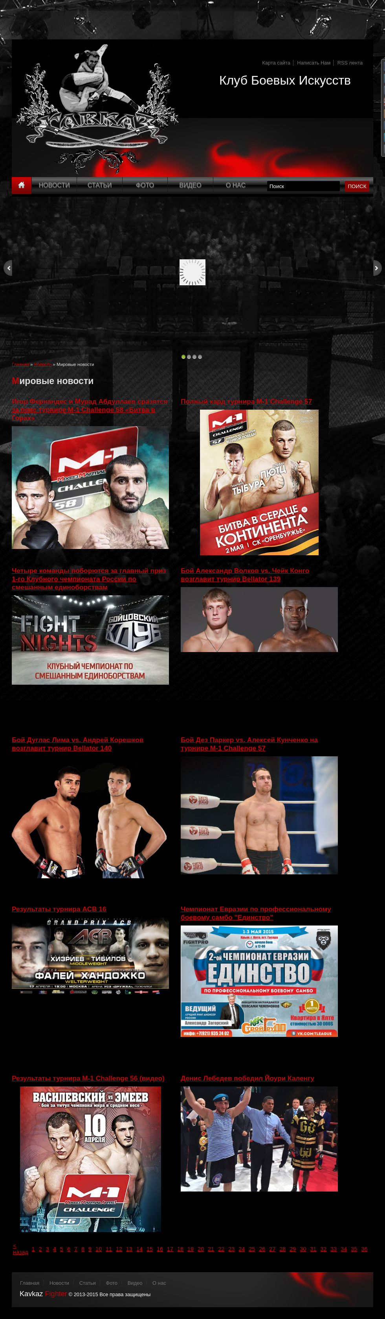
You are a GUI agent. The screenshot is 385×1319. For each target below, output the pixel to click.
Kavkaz (43, 1294)
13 (129, 1249)
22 (221, 1249)
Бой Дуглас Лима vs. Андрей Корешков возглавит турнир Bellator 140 (77, 744)
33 (333, 1249)
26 (262, 1249)
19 (190, 1249)
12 (119, 1249)
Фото (145, 185)
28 (282, 1249)
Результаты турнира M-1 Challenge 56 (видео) (88, 1078)
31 (313, 1249)
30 (303, 1249)
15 (150, 1249)
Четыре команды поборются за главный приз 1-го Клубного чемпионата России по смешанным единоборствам (89, 579)
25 (252, 1249)
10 (98, 1249)
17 (170, 1249)
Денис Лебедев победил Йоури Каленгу (247, 1078)
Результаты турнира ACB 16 (59, 909)
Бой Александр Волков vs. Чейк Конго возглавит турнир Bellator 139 (245, 575)
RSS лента (350, 63)
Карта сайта (276, 63)
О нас (159, 1283)
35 (354, 1249)
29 (293, 1249)
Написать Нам (313, 63)
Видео (190, 185)
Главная (20, 364)
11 (109, 1249)
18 (180, 1249)
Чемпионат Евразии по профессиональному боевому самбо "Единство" (256, 913)
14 (139, 1249)
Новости (54, 185)
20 (201, 1249)
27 (272, 1249)
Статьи (100, 185)
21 (211, 1249)
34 (344, 1249)
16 (160, 1249)
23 (231, 1249)
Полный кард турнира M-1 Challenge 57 (246, 401)
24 (241, 1249)
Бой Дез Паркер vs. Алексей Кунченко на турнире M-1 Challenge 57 (249, 744)
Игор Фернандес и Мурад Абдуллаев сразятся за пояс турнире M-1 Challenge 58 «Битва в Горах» (90, 409)
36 (364, 1249)
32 (323, 1249)
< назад (20, 1249)
